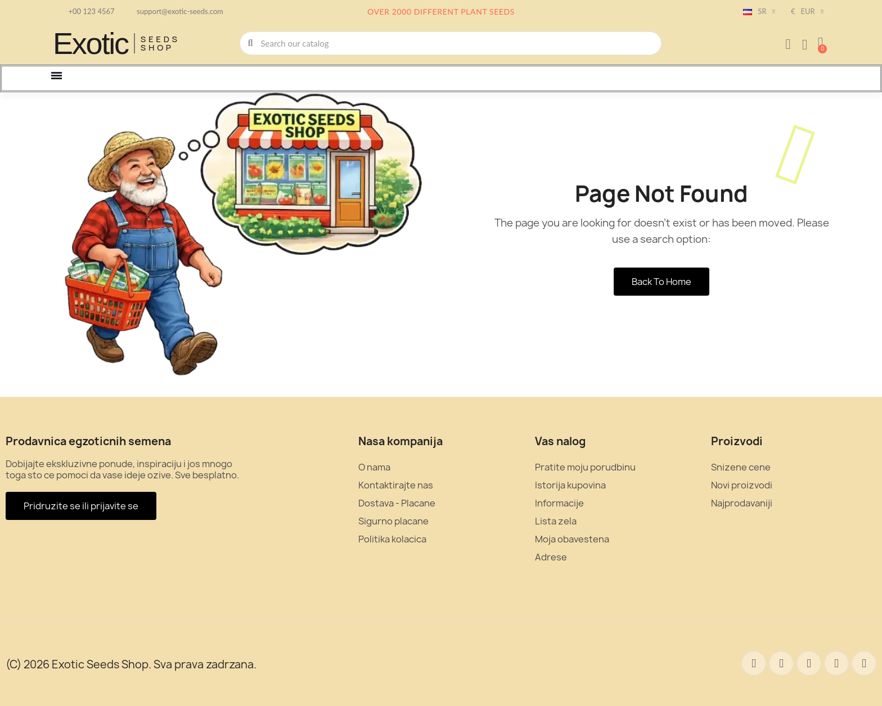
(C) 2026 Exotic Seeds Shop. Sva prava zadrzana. (131, 664)
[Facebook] (753, 663)
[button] (820, 43)
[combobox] (451, 43)
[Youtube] (864, 663)
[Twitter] (781, 663)
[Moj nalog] (788, 44)
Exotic (90, 43)
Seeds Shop (160, 43)
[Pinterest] (808, 663)
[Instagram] (836, 663)
